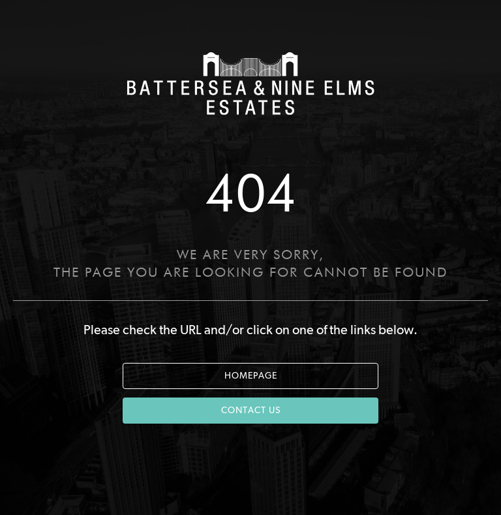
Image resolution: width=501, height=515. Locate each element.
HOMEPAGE (250, 376)
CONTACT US (251, 410)
